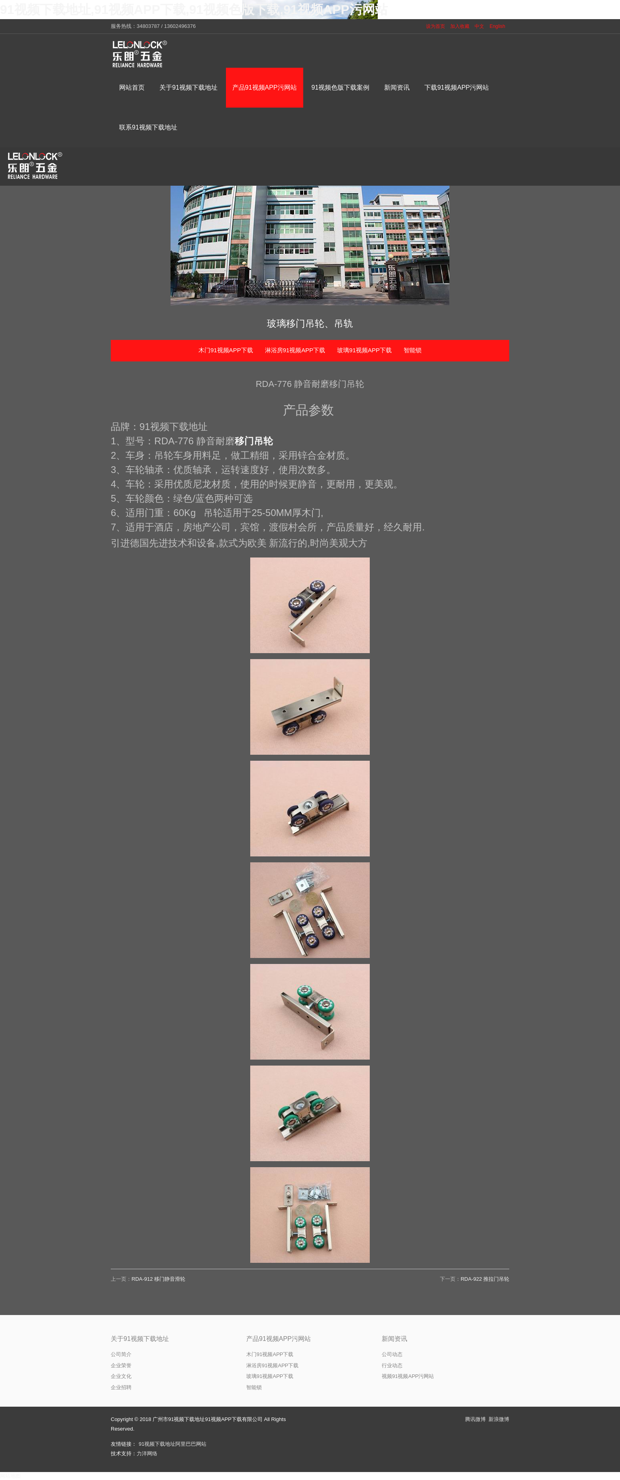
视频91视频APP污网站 (408, 1376)
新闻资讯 (394, 1338)
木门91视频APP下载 (225, 350)
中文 (479, 26)
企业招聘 (121, 1387)
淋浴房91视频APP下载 (295, 350)
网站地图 (10, 1476)
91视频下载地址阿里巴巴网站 (172, 1444)
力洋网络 (147, 1453)
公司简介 (121, 1354)
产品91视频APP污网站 (278, 1338)
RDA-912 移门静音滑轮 (158, 1279)
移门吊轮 (254, 441)
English (497, 26)
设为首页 (435, 26)
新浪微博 (499, 1419)
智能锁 (413, 350)
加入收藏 (459, 26)
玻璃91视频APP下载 (364, 350)
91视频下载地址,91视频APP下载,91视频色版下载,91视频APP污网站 (194, 9)
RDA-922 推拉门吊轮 (485, 1279)
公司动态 (392, 1354)
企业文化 (121, 1376)
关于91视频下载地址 (140, 1338)
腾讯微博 (475, 1419)
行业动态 (392, 1365)
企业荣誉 (121, 1365)
